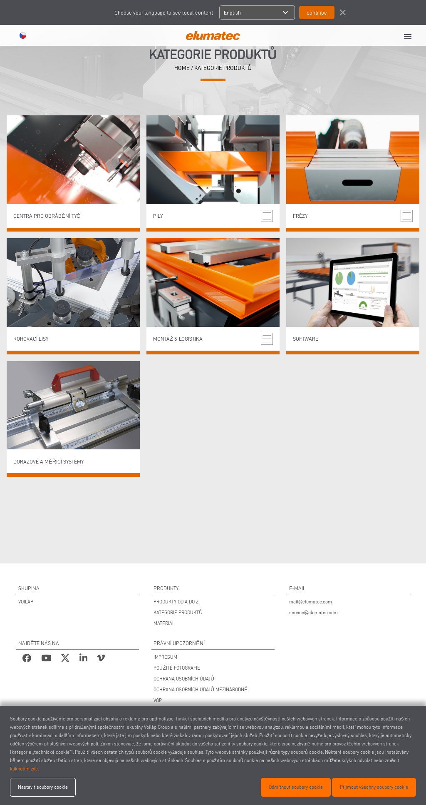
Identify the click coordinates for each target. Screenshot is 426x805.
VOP (158, 700)
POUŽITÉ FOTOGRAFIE (177, 667)
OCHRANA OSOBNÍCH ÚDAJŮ (184, 678)
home (182, 68)
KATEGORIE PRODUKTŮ (178, 612)
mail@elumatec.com (310, 601)
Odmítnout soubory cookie (296, 787)
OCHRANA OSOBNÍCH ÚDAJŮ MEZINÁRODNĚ (201, 689)
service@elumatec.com (313, 612)
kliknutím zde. (24, 768)
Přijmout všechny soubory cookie (374, 787)
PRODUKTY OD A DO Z (176, 601)
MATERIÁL (164, 623)
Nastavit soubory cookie (43, 787)
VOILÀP (25, 601)
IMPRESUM (165, 657)
